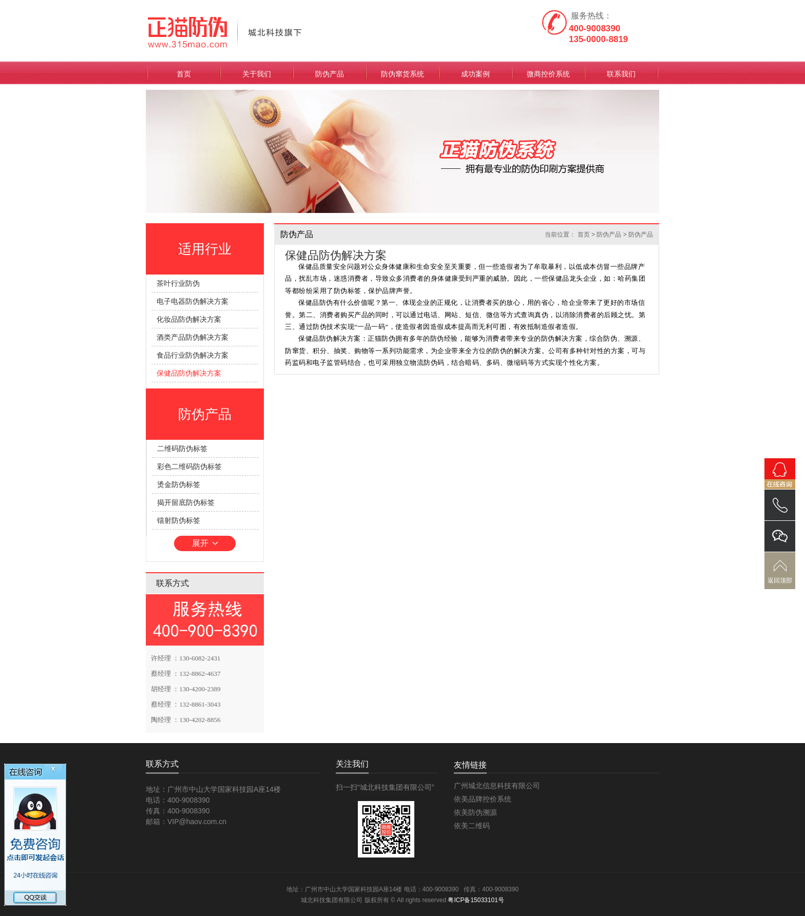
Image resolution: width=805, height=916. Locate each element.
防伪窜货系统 (402, 74)
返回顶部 (780, 580)
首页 (184, 74)
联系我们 (621, 74)
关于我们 (256, 74)
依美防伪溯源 (475, 812)
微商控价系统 (548, 74)
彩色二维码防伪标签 (189, 466)
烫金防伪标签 (178, 484)
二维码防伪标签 (182, 448)
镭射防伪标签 (178, 520)
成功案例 (475, 74)
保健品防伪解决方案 (189, 373)
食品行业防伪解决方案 (192, 355)
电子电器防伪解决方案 (192, 301)
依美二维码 (472, 826)
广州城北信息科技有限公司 (497, 786)
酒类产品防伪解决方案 (192, 337)
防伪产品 (329, 74)
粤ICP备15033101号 (476, 900)
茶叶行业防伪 (178, 283)
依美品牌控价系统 (482, 799)
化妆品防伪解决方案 (189, 319)
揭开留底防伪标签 (186, 502)
